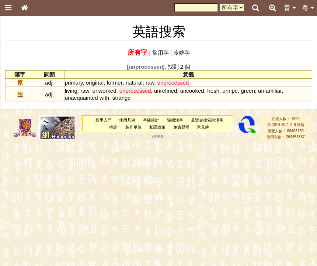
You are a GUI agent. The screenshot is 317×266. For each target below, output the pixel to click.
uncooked (192, 91)
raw (150, 82)
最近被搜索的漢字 (207, 120)
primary (74, 82)
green (248, 91)
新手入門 (103, 120)
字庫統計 (151, 120)
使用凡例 (127, 120)
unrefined (165, 91)
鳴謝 (113, 127)
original (95, 82)
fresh (213, 91)
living (71, 91)
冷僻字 (181, 53)
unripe (230, 91)
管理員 (158, 137)
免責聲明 (181, 127)
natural (134, 82)
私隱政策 (157, 127)
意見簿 (203, 127)
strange (121, 98)
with (104, 98)
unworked (104, 91)
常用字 (160, 53)
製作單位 (133, 127)
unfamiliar (270, 91)
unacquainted (81, 98)
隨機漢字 (175, 120)
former (114, 82)
